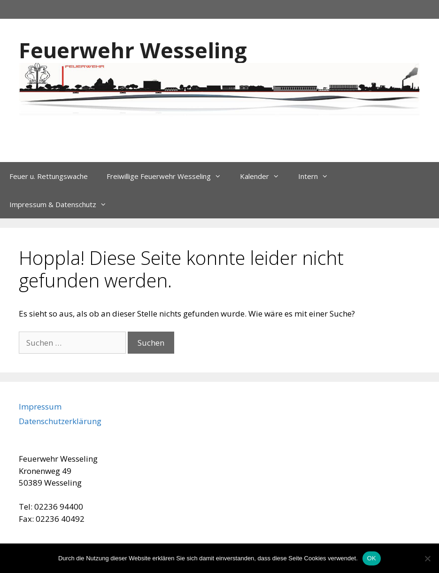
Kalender (264, 176)
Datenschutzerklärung (60, 421)
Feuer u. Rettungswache (48, 176)
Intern (318, 176)
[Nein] (427, 558)
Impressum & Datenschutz (62, 204)
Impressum (40, 406)
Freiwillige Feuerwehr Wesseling (169, 176)
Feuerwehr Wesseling (133, 50)
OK (371, 558)
